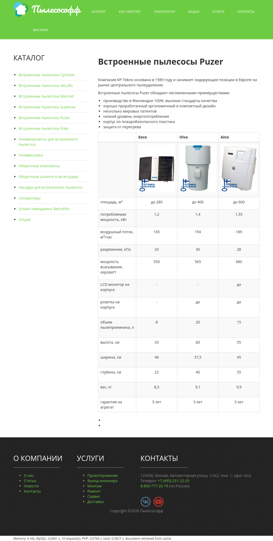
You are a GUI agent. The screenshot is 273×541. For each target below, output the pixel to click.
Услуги (218, 11)
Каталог (99, 11)
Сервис (94, 496)
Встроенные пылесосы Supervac (47, 106)
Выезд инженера (103, 480)
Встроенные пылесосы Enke (43, 128)
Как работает (130, 11)
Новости (31, 485)
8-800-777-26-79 (154, 485)
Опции (25, 219)
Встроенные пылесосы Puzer (44, 117)
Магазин (40, 30)
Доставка (96, 501)
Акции (193, 11)
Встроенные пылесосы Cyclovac (47, 74)
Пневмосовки (31, 155)
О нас (29, 475)
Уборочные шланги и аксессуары (48, 176)
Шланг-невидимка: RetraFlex (44, 208)
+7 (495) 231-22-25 (173, 480)
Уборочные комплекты (39, 165)
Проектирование (103, 475)
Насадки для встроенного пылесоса (50, 187)
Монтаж (95, 485)
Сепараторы (30, 198)
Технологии (164, 11)
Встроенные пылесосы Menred (46, 96)
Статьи (30, 480)
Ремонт (94, 491)
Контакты (245, 11)
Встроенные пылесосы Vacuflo (46, 85)
